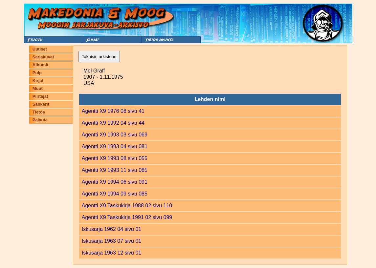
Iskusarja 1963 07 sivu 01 (111, 241)
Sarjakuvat (43, 56)
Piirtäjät (40, 96)
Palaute (40, 119)
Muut (38, 88)
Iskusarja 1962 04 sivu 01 (111, 229)
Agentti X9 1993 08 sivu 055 (114, 158)
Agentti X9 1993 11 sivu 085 (114, 170)
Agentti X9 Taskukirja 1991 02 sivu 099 (127, 217)
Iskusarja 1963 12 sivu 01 (111, 253)
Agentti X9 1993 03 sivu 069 (114, 134)
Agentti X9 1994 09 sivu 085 (114, 193)
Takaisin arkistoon (99, 56)
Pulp (37, 72)
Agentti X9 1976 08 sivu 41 (113, 111)
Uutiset (40, 49)
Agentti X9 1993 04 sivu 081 (114, 146)
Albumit (40, 64)
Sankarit (41, 104)
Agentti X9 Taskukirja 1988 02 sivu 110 (127, 205)
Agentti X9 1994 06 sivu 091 (114, 182)
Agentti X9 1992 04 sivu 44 (113, 123)
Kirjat (38, 80)
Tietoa (39, 112)
